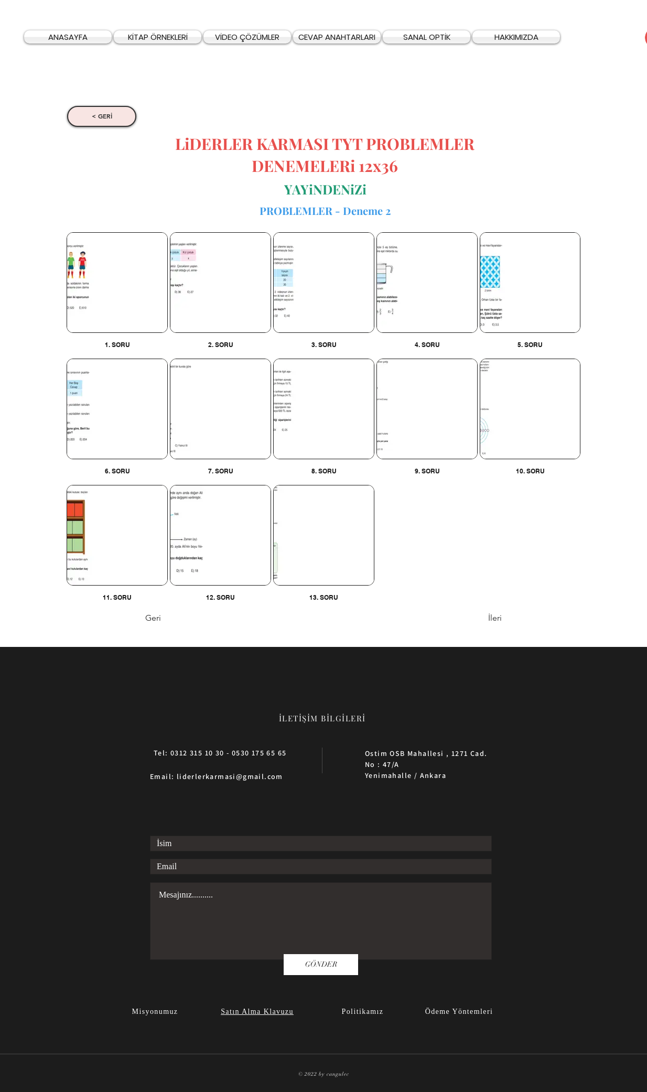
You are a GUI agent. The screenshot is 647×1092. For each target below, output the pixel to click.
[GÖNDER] (321, 964)
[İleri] (475, 618)
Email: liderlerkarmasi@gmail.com (216, 776)
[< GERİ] (101, 116)
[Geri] (179, 618)
